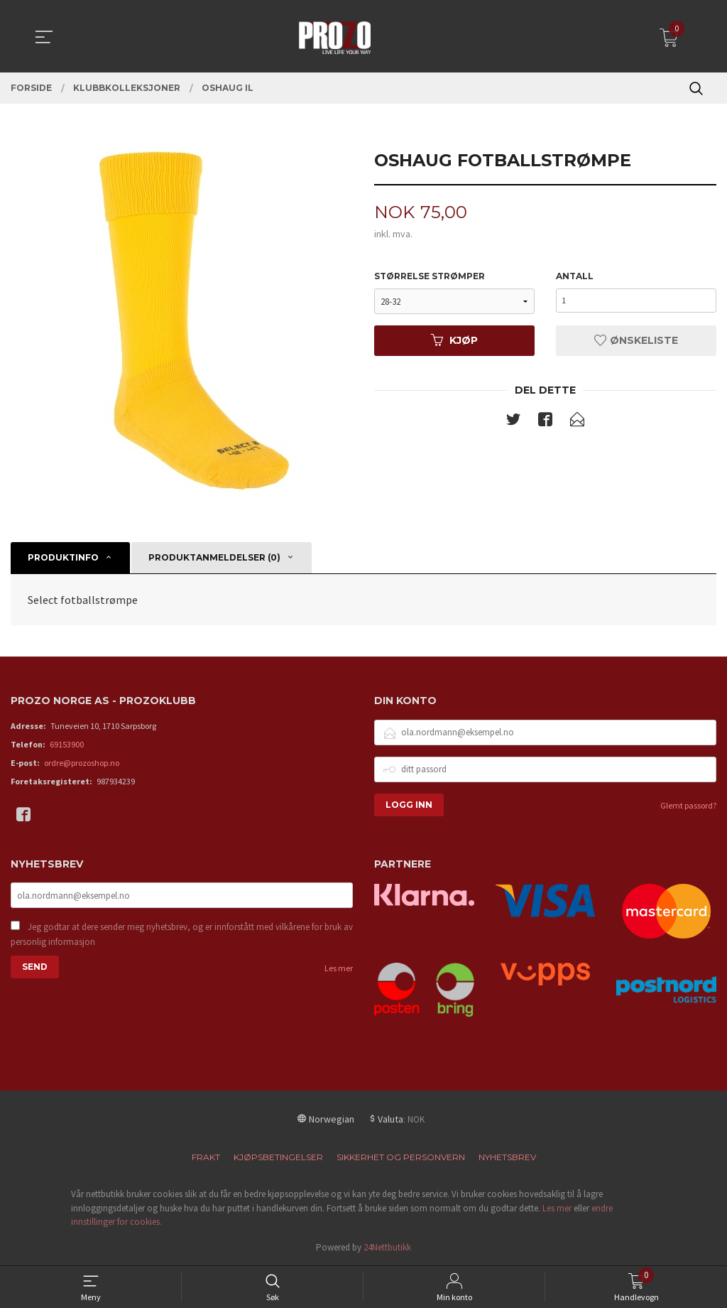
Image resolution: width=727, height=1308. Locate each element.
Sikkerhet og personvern (401, 1157)
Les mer (338, 969)
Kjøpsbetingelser (278, 1157)
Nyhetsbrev (507, 1157)
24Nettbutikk (387, 1247)
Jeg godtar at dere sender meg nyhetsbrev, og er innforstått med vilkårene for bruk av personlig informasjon (182, 935)
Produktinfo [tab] (63, 557)
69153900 (67, 744)
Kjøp (454, 341)
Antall (575, 276)
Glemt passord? (688, 805)
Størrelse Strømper (429, 276)
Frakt (206, 1157)
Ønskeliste (636, 341)
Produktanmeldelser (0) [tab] (214, 557)
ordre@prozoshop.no (81, 762)
